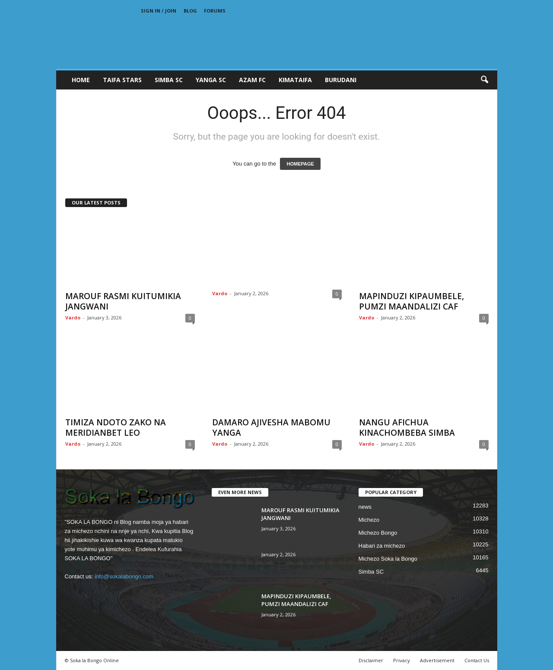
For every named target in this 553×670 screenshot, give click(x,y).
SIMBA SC (169, 80)
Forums (215, 10)
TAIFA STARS (122, 80)
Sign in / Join (158, 10)
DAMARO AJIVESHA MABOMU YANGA (271, 427)
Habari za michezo (382, 545)
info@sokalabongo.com (124, 576)
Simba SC (371, 571)
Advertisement (437, 660)
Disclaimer (371, 660)
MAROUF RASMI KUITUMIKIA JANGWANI (123, 301)
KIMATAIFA (295, 80)
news (365, 507)
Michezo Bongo (378, 533)
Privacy (401, 660)
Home (81, 80)
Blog (190, 10)
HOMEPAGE (300, 163)
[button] (484, 79)
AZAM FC (252, 80)
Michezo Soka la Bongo (388, 558)
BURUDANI (340, 80)
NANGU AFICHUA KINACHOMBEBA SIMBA (407, 427)
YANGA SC (211, 80)
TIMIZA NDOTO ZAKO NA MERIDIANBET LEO (115, 427)
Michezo (369, 520)
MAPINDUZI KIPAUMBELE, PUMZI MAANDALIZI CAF (411, 301)
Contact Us (476, 660)
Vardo (72, 317)
